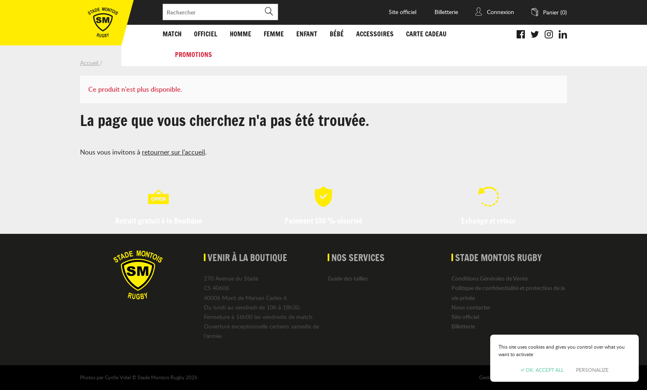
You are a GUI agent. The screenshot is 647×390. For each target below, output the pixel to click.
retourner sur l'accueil (173, 152)
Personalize (592, 369)
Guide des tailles (348, 278)
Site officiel (402, 12)
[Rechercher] (220, 12)
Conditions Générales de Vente (489, 278)
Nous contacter (471, 307)
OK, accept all (542, 369)
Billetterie (446, 12)
